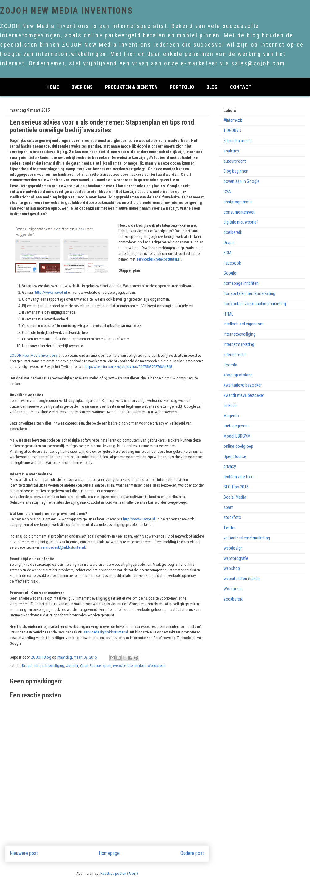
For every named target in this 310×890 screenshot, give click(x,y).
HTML (228, 313)
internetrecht (235, 354)
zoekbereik (233, 599)
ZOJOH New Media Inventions (66, 11)
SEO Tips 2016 (236, 486)
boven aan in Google (241, 181)
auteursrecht (235, 161)
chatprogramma (238, 201)
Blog (212, 86)
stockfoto (232, 517)
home (52, 86)
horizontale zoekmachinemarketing (255, 303)
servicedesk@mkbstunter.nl (158, 259)
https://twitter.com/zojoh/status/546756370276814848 (128, 366)
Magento (231, 415)
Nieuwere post (24, 853)
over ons (82, 86)
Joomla (72, 665)
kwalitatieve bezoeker (243, 385)
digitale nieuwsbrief (241, 222)
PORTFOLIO (182, 86)
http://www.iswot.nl (51, 292)
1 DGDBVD (232, 130)
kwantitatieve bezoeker (244, 395)
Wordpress (156, 665)
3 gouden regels (238, 140)
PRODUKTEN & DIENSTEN (131, 86)
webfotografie (236, 558)
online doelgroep (238, 446)
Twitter (230, 527)
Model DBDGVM (237, 436)
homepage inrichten (241, 283)
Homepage (109, 853)
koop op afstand (238, 374)
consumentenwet (239, 212)
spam (107, 665)
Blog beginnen (236, 171)
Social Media (235, 497)
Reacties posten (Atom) (119, 873)
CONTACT (240, 86)
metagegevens (237, 425)
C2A (227, 191)
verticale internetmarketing (247, 537)
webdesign (233, 548)
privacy (230, 466)
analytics (231, 150)
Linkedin (231, 405)
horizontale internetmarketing (249, 293)
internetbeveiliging (49, 665)
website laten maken (129, 665)
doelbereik (233, 232)
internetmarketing (239, 344)
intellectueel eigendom (244, 323)
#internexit (233, 120)
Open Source (90, 665)
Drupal (27, 665)
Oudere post (192, 853)
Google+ (231, 272)
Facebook (232, 263)
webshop (232, 568)
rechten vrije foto (239, 476)
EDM (227, 252)
